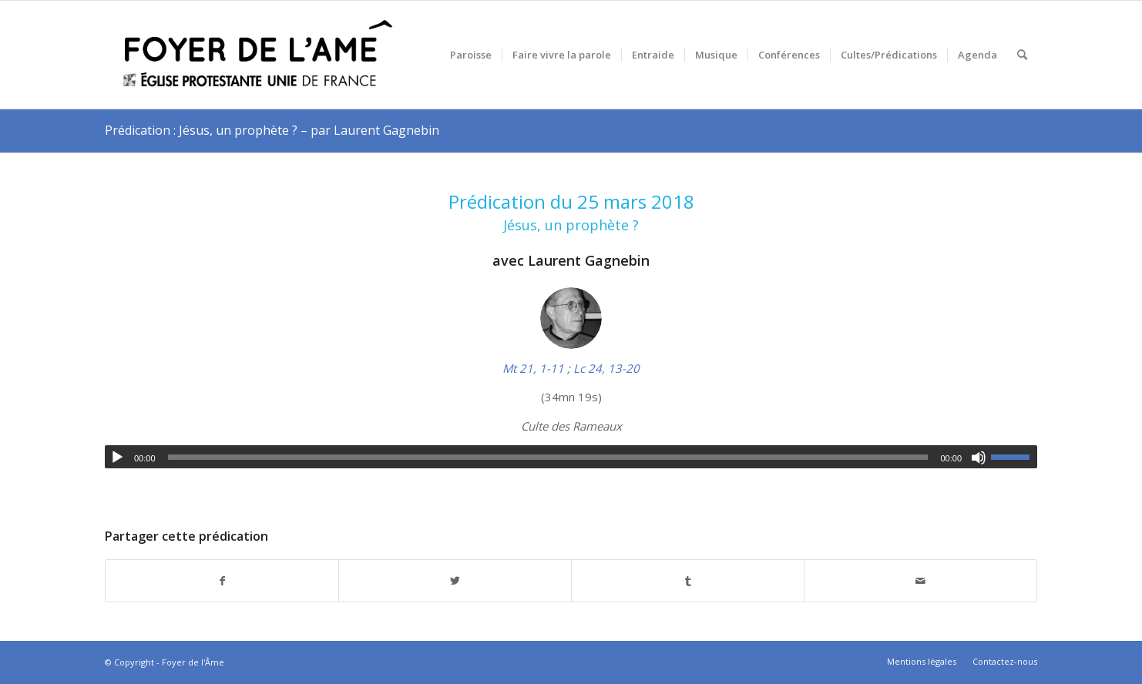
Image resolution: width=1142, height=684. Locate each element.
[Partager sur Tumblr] (688, 581)
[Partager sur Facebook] (222, 581)
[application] (571, 456)
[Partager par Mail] (920, 581)
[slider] (548, 457)
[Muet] (978, 457)
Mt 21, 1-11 (533, 368)
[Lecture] (117, 457)
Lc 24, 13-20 (606, 368)
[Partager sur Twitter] (455, 581)
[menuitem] (471, 55)
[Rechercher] (1022, 55)
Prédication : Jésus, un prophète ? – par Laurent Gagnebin (272, 130)
